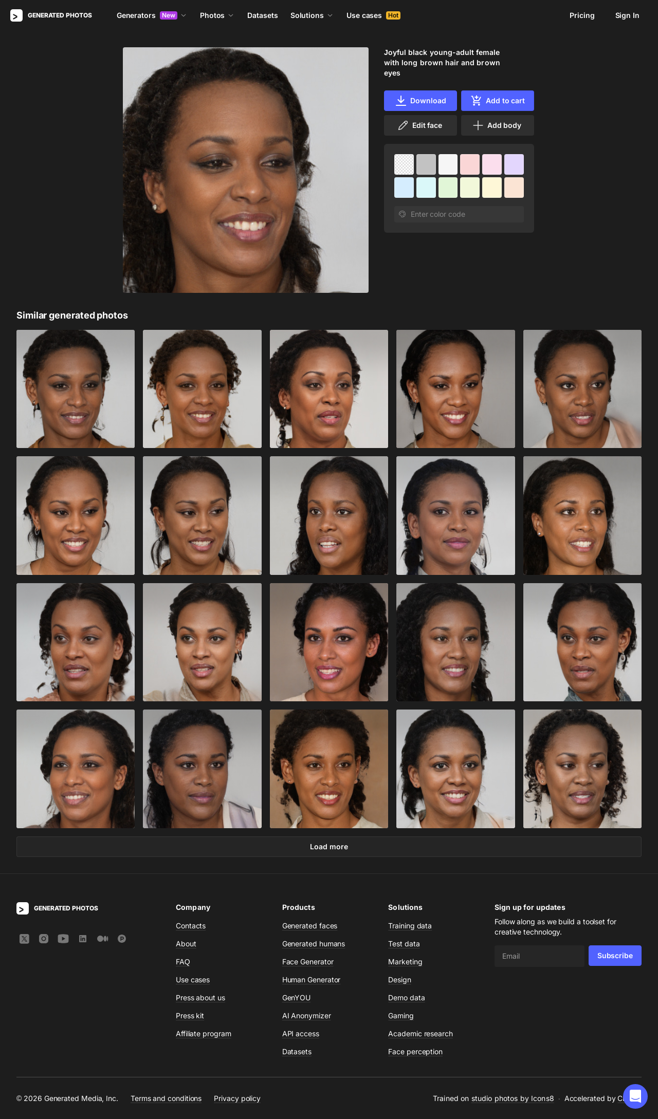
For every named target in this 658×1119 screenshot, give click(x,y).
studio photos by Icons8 (512, 1098)
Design (399, 979)
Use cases (373, 15)
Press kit (190, 1015)
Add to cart (497, 101)
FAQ (183, 961)
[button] (635, 1096)
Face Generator (308, 961)
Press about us (200, 997)
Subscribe (615, 955)
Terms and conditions (166, 1097)
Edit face (419, 125)
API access (300, 1033)
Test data (403, 943)
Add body (496, 125)
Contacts (191, 925)
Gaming (401, 1015)
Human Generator (311, 979)
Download (420, 101)
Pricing (582, 15)
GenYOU (296, 997)
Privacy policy (237, 1097)
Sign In (627, 15)
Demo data (406, 997)
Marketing (405, 961)
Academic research (420, 1033)
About (186, 943)
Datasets (262, 15)
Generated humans (313, 943)
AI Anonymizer (306, 1015)
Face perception (415, 1051)
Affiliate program (203, 1033)
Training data (410, 925)
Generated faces (310, 925)
